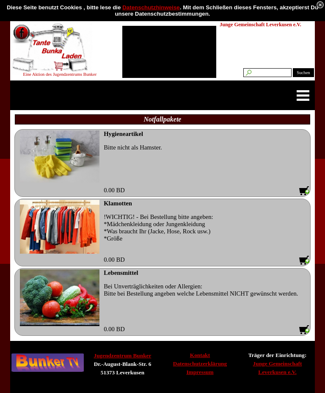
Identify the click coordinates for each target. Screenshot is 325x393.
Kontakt (200, 355)
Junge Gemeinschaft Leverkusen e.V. (260, 25)
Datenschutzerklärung (200, 363)
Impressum (199, 372)
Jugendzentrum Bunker (122, 355)
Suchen (303, 72)
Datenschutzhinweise (151, 7)
